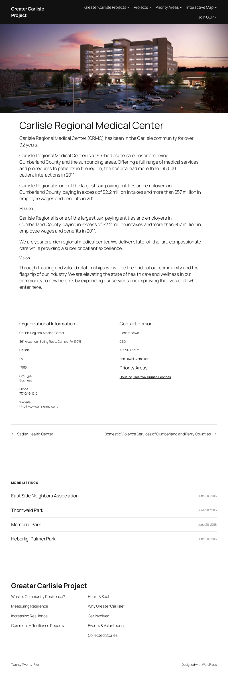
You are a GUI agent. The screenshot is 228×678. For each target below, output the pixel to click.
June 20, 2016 (207, 496)
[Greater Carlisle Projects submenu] (128, 7)
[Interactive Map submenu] (216, 7)
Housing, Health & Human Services (145, 377)
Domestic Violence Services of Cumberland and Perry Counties (157, 434)
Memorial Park (26, 524)
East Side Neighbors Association (45, 495)
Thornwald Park (27, 510)
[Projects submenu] (150, 7)
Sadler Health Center (35, 434)
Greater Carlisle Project (49, 585)
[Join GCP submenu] (216, 17)
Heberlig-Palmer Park (33, 538)
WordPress (209, 664)
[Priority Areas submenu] (181, 7)
